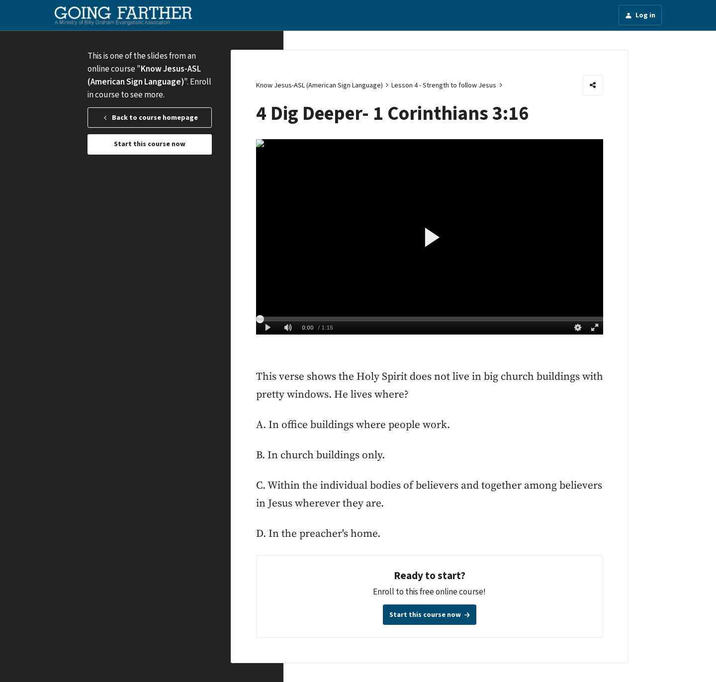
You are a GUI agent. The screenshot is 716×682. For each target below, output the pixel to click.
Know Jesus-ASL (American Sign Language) (319, 85)
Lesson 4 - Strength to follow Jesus (443, 85)
